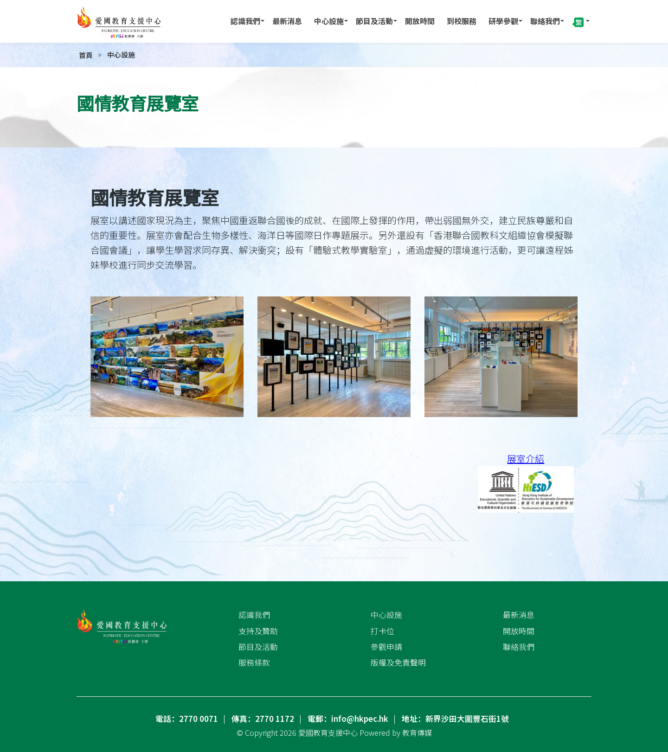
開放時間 (420, 20)
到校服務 (461, 20)
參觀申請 (386, 646)
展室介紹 (525, 458)
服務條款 (254, 662)
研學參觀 (503, 20)
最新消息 (287, 20)
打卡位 (382, 630)
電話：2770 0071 (186, 718)
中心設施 (329, 20)
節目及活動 (374, 20)
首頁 (86, 55)
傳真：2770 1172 (262, 718)
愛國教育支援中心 (328, 732)
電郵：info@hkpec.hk (348, 718)
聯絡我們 (545, 20)
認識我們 (245, 20)
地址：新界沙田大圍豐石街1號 (455, 718)
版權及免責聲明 (398, 662)
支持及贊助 (258, 630)
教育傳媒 (417, 732)
